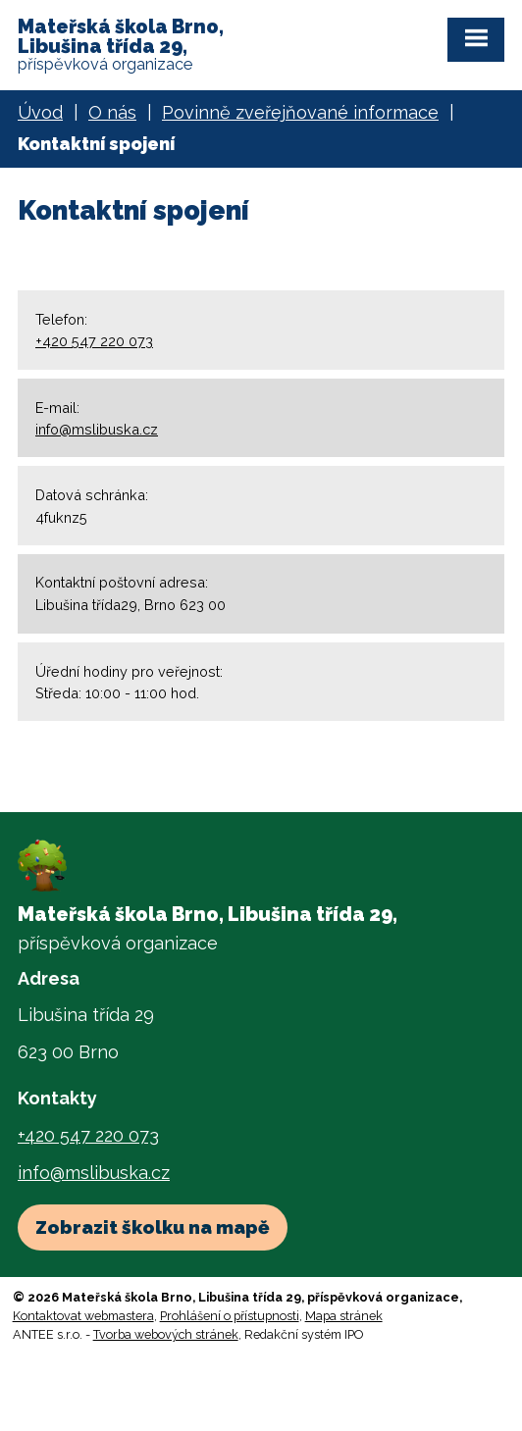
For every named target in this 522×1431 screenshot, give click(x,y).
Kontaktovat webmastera (83, 1315)
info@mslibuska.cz (96, 429)
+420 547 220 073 (94, 340)
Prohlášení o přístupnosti (229, 1315)
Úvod (40, 112)
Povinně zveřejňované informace (300, 112)
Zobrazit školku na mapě (152, 1227)
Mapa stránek (344, 1315)
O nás (112, 112)
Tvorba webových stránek (165, 1334)
